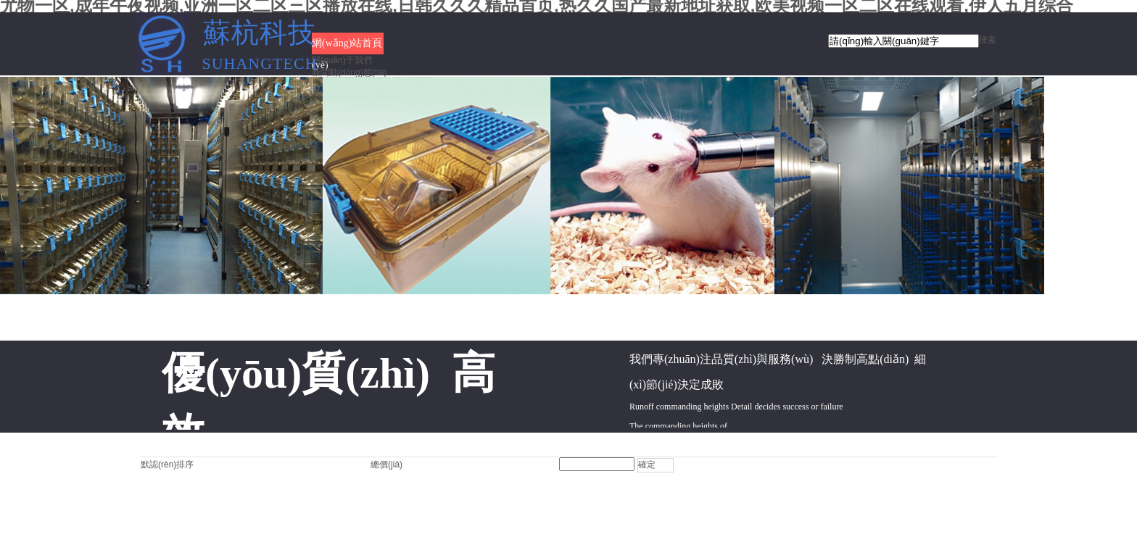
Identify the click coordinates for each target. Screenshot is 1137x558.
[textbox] (903, 41)
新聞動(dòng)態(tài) (349, 72)
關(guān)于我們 (342, 60)
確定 (647, 464)
